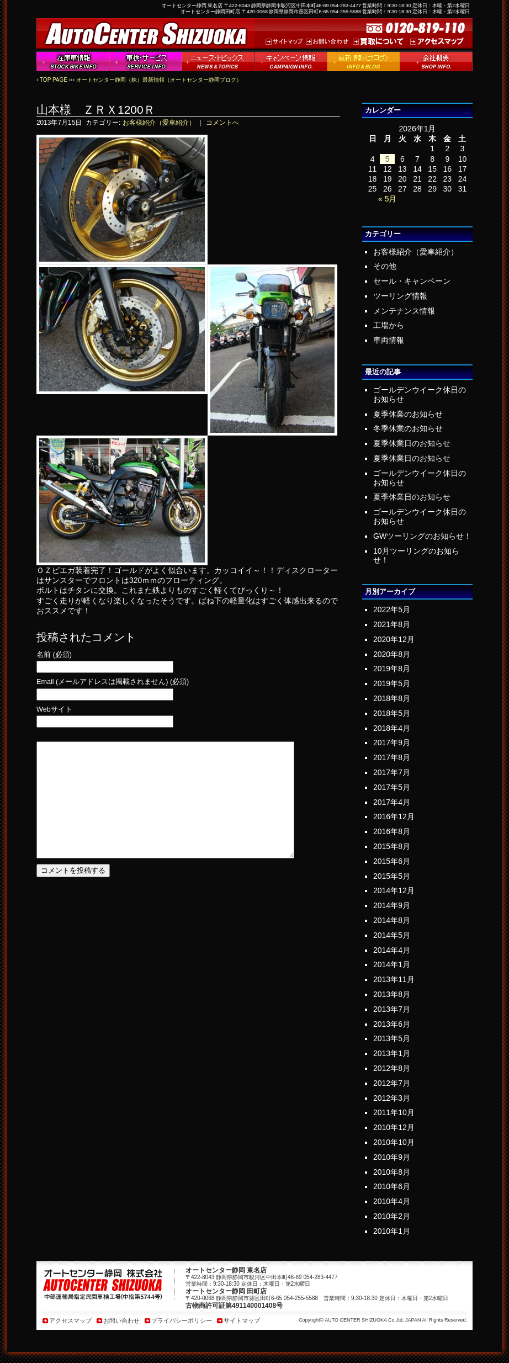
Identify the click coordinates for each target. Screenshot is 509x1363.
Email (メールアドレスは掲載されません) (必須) (112, 682)
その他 (384, 266)
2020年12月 (394, 639)
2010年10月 (394, 1142)
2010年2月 (391, 1216)
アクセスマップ (70, 1320)
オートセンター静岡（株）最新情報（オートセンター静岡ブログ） (159, 80)
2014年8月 (391, 920)
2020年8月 (391, 654)
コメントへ (222, 122)
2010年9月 (391, 1157)
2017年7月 (391, 772)
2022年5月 (391, 609)
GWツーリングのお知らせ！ (422, 536)
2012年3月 (391, 1098)
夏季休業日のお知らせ (411, 443)
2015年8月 (391, 846)
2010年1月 (391, 1231)
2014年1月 (391, 964)
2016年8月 (391, 831)
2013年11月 (394, 979)
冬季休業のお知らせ (408, 428)
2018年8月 (391, 698)
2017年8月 (391, 757)
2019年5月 (391, 683)
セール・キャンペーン (411, 281)
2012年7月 (391, 1083)
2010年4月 (391, 1201)
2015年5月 (391, 876)
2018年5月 (391, 713)
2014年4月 (391, 950)
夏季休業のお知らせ (408, 414)
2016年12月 (394, 816)
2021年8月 (391, 624)
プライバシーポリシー (181, 1320)
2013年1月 (391, 1053)
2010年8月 (391, 1172)
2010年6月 (391, 1186)
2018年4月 (391, 728)
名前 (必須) (54, 655)
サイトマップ (242, 1320)
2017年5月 (391, 787)
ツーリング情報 (400, 295)
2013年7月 (391, 1009)
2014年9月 (391, 905)
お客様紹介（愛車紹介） (159, 122)
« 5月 (387, 198)
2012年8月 (391, 1068)
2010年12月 (394, 1127)
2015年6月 (391, 861)
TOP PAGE (53, 80)
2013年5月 (391, 1038)
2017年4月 (391, 802)
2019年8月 (391, 668)
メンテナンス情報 (404, 310)
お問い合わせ (121, 1320)
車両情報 (388, 340)
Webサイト (54, 709)
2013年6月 (391, 1024)
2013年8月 (391, 994)
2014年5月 (391, 935)
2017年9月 (391, 742)
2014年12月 (394, 890)
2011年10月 (394, 1112)
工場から (388, 325)
